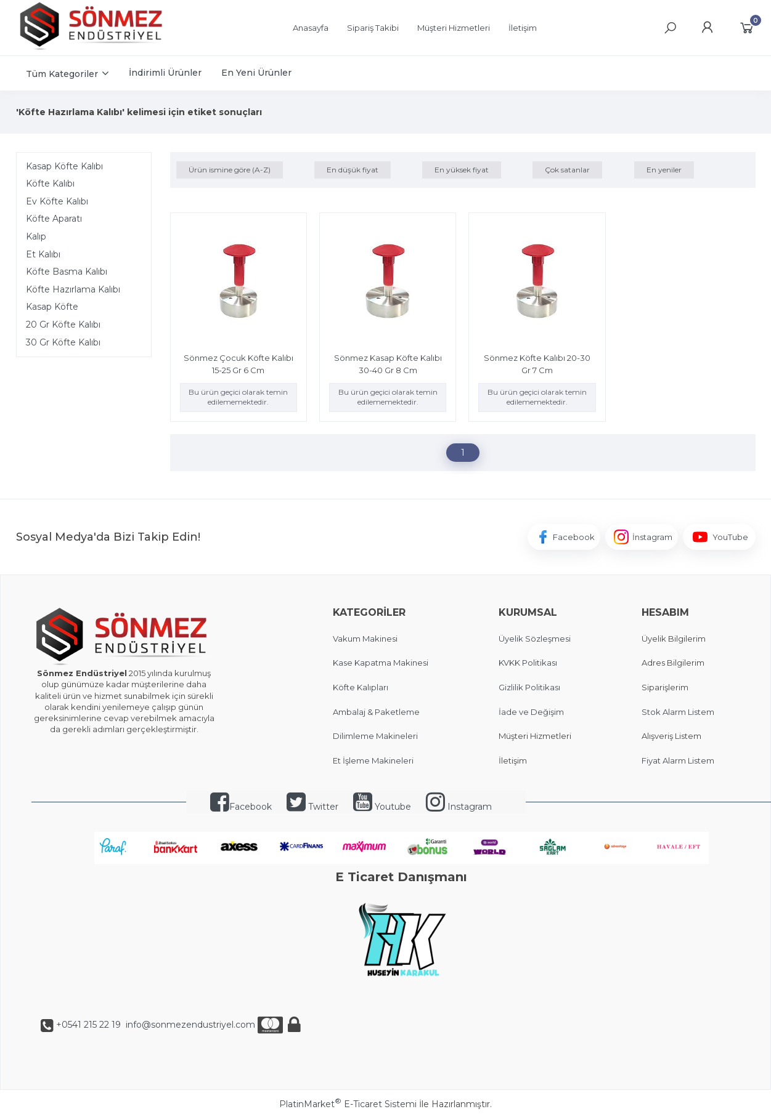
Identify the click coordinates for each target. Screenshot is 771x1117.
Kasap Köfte (52, 306)
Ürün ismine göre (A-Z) (230, 169)
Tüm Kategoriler (62, 73)
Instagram (459, 806)
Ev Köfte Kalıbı (57, 201)
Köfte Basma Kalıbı (66, 271)
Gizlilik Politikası (529, 687)
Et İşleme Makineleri (373, 760)
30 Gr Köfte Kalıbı (63, 342)
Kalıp (36, 236)
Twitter (312, 806)
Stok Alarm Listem (678, 712)
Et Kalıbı (43, 254)
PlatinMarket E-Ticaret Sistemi (348, 1104)
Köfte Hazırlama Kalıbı (73, 289)
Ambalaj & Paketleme (376, 712)
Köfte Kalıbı (50, 183)
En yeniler (664, 169)
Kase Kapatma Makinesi (380, 662)
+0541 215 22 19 (88, 1024)
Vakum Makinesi (365, 638)
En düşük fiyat (352, 169)
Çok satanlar (567, 169)
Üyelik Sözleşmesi (535, 638)
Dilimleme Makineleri (375, 736)
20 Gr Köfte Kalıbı (63, 324)
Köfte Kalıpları (360, 687)
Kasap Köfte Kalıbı (64, 166)
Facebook (241, 806)
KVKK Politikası (528, 662)
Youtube (382, 806)
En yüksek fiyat (461, 169)
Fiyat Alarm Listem (678, 760)
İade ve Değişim (531, 712)
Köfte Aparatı (54, 218)
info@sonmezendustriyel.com (189, 1024)
